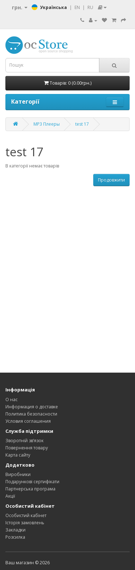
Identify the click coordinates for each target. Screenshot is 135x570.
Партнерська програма (30, 489)
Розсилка (15, 537)
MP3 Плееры (46, 124)
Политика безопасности (31, 414)
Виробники (18, 474)
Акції (10, 496)
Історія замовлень (24, 523)
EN (77, 7)
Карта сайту (17, 455)
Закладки (15, 530)
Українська (53, 7)
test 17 (82, 124)
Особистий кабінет (25, 515)
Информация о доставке (31, 407)
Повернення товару (26, 448)
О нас (11, 399)
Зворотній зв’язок (24, 440)
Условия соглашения (28, 421)
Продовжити (111, 180)
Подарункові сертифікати (32, 482)
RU (90, 7)
